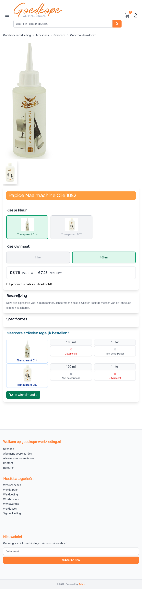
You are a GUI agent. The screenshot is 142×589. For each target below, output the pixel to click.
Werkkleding (10, 494)
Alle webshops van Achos (18, 458)
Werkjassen (10, 508)
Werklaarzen (10, 489)
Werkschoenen (12, 485)
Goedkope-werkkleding (17, 35)
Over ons (8, 448)
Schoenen (59, 35)
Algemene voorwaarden (17, 453)
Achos (82, 584)
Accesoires (42, 35)
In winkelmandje (23, 395)
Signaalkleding (12, 513)
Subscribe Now (71, 560)
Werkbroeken (11, 499)
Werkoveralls (11, 503)
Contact (8, 463)
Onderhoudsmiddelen (83, 35)
